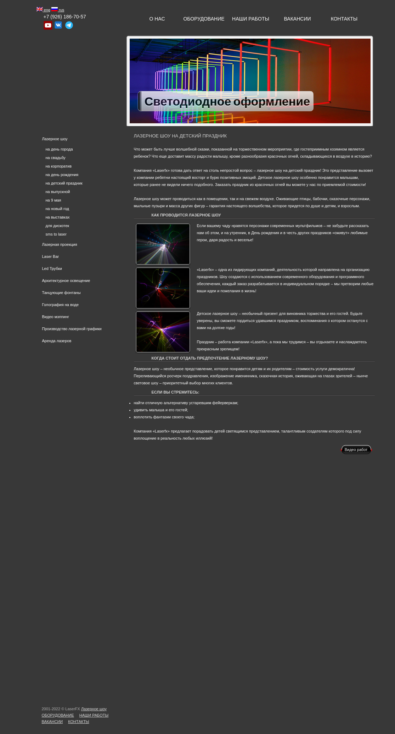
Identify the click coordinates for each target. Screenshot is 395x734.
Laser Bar (50, 256)
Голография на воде (60, 305)
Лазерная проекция (59, 244)
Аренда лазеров (57, 341)
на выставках (58, 217)
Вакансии (297, 19)
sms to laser (56, 234)
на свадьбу (56, 158)
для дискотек (57, 226)
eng (43, 10)
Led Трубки (52, 268)
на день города (59, 149)
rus (57, 10)
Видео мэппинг (55, 317)
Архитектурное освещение (66, 280)
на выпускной (58, 192)
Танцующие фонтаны (61, 292)
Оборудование (203, 19)
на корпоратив (59, 166)
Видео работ (356, 449)
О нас (157, 19)
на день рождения (62, 175)
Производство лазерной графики (72, 329)
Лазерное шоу (55, 139)
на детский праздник (64, 183)
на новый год (57, 209)
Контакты (344, 19)
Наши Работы (250, 19)
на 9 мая (53, 200)
